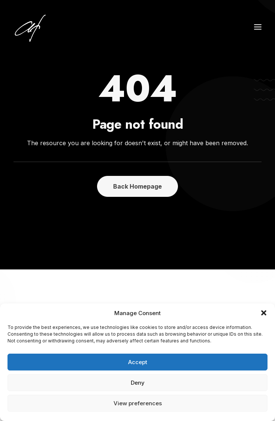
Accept (137, 362)
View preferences (138, 403)
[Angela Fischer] (53, 27)
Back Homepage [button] (137, 186)
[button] (264, 313)
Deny (138, 382)
